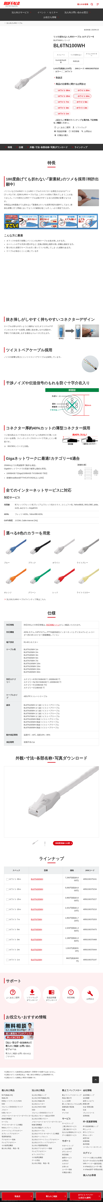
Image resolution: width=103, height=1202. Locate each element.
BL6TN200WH (37, 889)
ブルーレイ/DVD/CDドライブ (12, 1107)
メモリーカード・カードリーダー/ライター (17, 1115)
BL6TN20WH (36, 949)
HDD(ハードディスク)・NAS (12, 1101)
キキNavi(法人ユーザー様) (92, 1166)
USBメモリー (6, 1112)
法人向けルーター (38, 1104)
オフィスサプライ (38, 1154)
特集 (63, 1110)
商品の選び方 (67, 1098)
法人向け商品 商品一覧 (40, 1163)
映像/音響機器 (7, 1118)
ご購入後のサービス (69, 1129)
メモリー (5, 1110)
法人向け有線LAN (38, 1101)
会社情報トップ (88, 1095)
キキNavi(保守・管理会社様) (93, 1169)
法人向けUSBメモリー (40, 1118)
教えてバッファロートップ (71, 1095)
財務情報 (86, 1141)
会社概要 (86, 1098)
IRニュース (87, 1129)
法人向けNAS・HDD (39, 1107)
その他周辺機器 (7, 1145)
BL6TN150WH (37, 899)
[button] (63, 843)
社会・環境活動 (88, 1107)
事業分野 (86, 1104)
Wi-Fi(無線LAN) (7, 1095)
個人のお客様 (89, 1175)
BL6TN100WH (37, 909)
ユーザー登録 (67, 1169)
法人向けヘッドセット (40, 1136)
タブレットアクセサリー (10, 1133)
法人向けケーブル (38, 1130)
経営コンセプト (88, 1101)
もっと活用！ (66, 1101)
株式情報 (86, 1144)
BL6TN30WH (36, 939)
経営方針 (86, 1138)
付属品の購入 (67, 1172)
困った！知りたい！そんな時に (72, 1104)
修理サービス (67, 1157)
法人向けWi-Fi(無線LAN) (40, 1098)
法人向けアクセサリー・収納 (42, 1148)
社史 (84, 1110)
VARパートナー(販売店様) (92, 1163)
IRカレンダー (88, 1135)
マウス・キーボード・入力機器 (12, 1124)
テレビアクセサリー (9, 1142)
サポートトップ (67, 1145)
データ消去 (36, 1160)
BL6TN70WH (36, 919)
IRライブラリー (88, 1132)
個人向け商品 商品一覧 (10, 1148)
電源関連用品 (6, 1136)
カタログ (65, 1163)
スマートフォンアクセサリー (12, 1130)
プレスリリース (88, 1112)
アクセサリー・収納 (8, 1139)
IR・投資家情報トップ (90, 1126)
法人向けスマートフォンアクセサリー (45, 1139)
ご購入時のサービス (69, 1126)
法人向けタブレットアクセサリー (44, 1142)
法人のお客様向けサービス (71, 1132)
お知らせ (65, 1166)
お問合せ (65, 1160)
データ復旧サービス (69, 1135)
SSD (3, 1104)
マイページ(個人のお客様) (92, 1157)
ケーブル (5, 1121)
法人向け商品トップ (39, 1095)
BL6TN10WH (36, 959)
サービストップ (67, 1123)
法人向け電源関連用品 (40, 1145)
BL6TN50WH (36, 929)
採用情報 (86, 1115)
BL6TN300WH (37, 879)
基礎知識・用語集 (68, 1107)
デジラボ (65, 1112)
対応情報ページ (52, 624)
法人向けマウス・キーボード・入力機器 (45, 1133)
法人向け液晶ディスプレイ (41, 1127)
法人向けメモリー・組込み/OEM (43, 1115)
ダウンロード (67, 1151)
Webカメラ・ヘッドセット (11, 1127)
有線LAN (5, 1098)
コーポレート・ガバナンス (92, 1147)
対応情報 (65, 1154)
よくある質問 (67, 1148)
